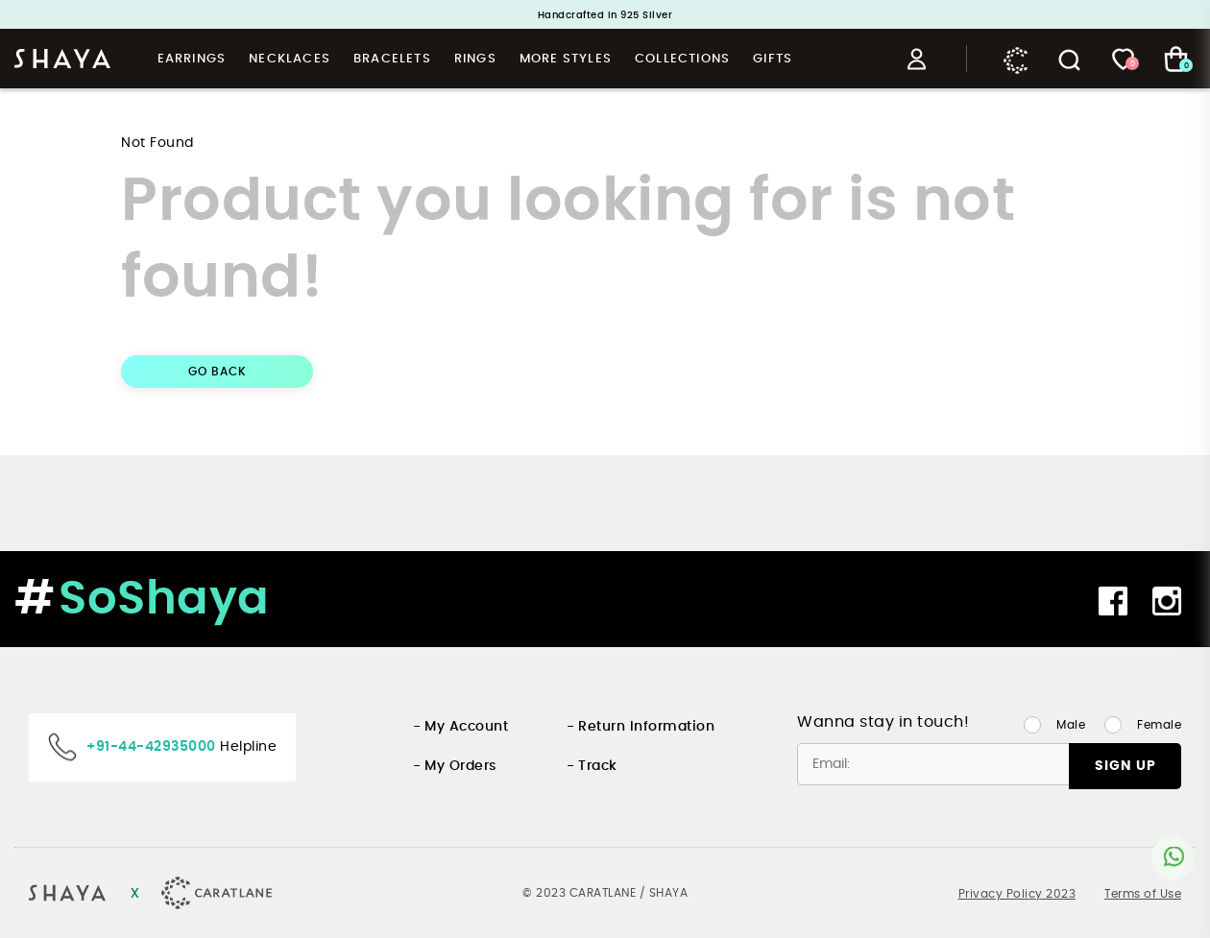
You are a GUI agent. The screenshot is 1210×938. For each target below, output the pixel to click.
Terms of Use (1142, 894)
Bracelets (392, 59)
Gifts (772, 59)
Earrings (192, 59)
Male (1070, 725)
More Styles (566, 59)
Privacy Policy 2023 (1017, 894)
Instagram (1166, 601)
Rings (475, 59)
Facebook (1113, 601)
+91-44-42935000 (151, 747)
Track (597, 766)
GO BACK (217, 371)
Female (1159, 725)
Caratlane (1016, 59)
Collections (682, 59)
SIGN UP (1125, 766)
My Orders (460, 766)
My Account (466, 727)
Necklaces (289, 59)
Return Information (646, 727)
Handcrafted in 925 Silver (605, 16)
